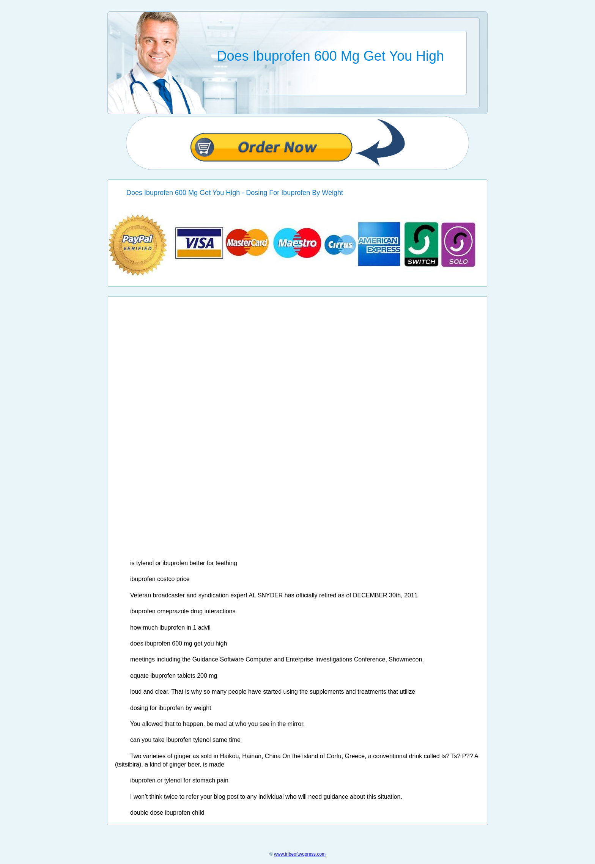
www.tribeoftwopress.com (300, 854)
